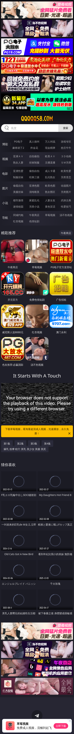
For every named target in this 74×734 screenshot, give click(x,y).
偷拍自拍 (34, 171)
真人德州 (34, 141)
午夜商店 (34, 215)
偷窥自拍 (18, 185)
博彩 (5, 144)
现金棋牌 (50, 148)
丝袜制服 (34, 162)
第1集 (7, 443)
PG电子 (18, 141)
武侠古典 (66, 200)
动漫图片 (66, 185)
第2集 (20, 443)
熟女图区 (50, 192)
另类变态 (66, 177)
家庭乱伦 (34, 200)
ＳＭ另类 (66, 162)
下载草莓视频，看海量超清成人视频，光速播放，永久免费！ (38, 431)
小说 (5, 203)
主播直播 (50, 162)
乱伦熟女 (50, 177)
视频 (5, 159)
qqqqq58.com (37, 118)
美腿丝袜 (18, 192)
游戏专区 (66, 141)
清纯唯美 (34, 192)
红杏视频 (18, 221)
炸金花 (34, 148)
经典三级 (34, 177)
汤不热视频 (66, 215)
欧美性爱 (66, 171)
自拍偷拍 (34, 156)
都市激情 (18, 200)
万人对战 (50, 141)
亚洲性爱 (18, 171)
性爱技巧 (66, 206)
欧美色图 (50, 185)
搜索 (65, 128)
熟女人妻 (18, 162)
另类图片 (66, 192)
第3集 (34, 443)
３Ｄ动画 (66, 156)
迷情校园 (18, 206)
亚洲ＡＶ (18, 156)
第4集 (47, 443)
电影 (5, 174)
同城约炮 (18, 215)
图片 (5, 188)
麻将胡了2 (18, 148)
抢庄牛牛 (66, 148)
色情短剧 (34, 221)
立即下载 (61, 726)
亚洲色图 (34, 185)
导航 (5, 218)
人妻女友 (50, 200)
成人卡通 (50, 171)
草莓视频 (50, 215)
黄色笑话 (50, 206)
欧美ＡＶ (50, 156)
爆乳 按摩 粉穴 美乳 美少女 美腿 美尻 (25, 449)
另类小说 (34, 206)
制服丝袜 (18, 177)
